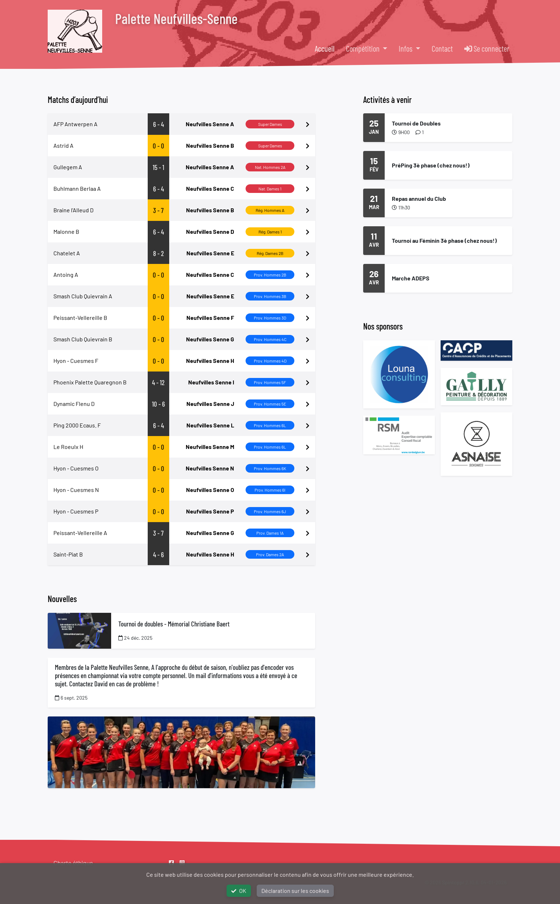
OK (238, 890)
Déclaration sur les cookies (295, 890)
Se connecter (486, 48)
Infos (406, 48)
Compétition (363, 48)
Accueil (324, 48)
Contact (442, 48)
